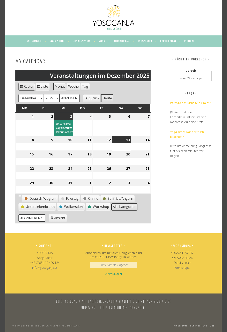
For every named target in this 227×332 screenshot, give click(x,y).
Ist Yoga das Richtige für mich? (190, 103)
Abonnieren (31, 217)
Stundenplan (121, 41)
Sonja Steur (57, 41)
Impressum (180, 326)
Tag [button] (85, 86)
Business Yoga (81, 41)
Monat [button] (60, 86)
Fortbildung (168, 41)
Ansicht (58, 218)
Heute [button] (107, 98)
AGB (212, 326)
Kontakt (189, 41)
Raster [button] (27, 87)
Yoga (102, 41)
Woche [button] (73, 86)
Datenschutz (198, 326)
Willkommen (34, 41)
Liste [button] (42, 87)
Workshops (145, 41)
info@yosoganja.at (44, 268)
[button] (92, 98)
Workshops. (182, 268)
